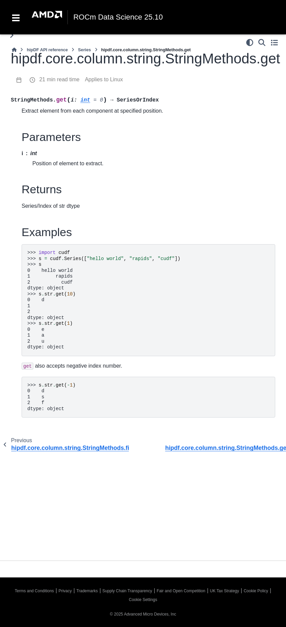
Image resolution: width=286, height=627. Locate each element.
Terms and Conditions (34, 591)
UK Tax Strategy (224, 591)
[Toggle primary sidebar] (11, 35)
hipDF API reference (47, 49)
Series (84, 49)
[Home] (14, 49)
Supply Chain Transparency (127, 591)
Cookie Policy (256, 591)
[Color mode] (250, 42)
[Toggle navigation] (16, 17)
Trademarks (87, 591)
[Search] (262, 42)
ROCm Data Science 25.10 (118, 17)
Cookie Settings (143, 599)
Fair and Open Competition (181, 591)
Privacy (65, 591)
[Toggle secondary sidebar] (274, 42)
